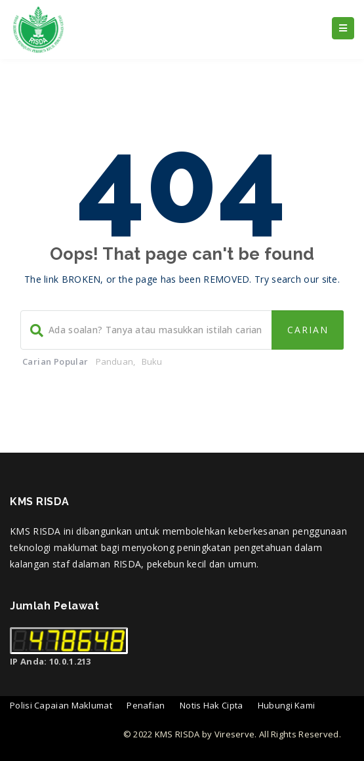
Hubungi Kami (286, 705)
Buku (152, 361)
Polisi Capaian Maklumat (61, 705)
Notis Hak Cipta (211, 705)
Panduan (114, 361)
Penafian (146, 705)
